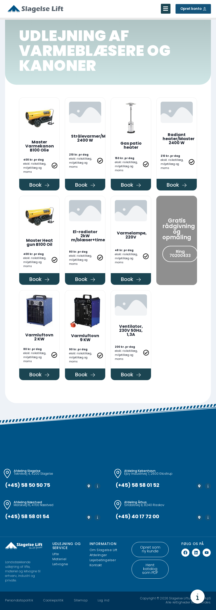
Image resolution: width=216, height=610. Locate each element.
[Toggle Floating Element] (197, 597)
